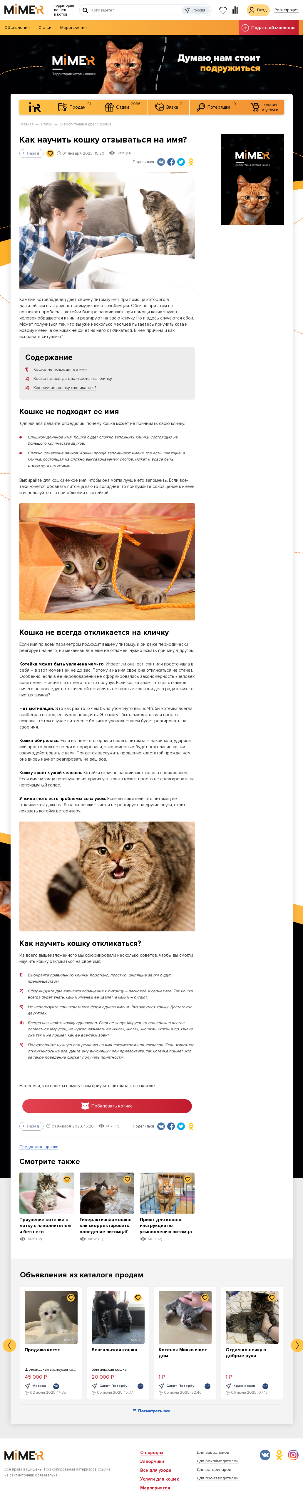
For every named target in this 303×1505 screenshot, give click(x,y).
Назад (31, 153)
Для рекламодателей (218, 1460)
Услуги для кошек (159, 1479)
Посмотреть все (151, 1412)
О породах (151, 1452)
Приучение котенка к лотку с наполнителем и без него (45, 1229)
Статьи (44, 27)
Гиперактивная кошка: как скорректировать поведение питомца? (105, 1229)
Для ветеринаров (214, 1469)
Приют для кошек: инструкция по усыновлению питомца (162, 1229)
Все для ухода (155, 1470)
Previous (9, 1346)
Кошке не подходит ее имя (60, 369)
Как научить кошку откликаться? (65, 387)
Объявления (17, 27)
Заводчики (152, 1461)
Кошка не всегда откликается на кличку (73, 378)
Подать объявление (269, 28)
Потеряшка (216, 106)
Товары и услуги (264, 107)
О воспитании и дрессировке (86, 124)
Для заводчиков (213, 1452)
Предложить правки (38, 1147)
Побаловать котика (107, 1106)
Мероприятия (73, 27)
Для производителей (218, 1478)
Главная (26, 124)
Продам (74, 106)
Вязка (168, 106)
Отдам (122, 106)
